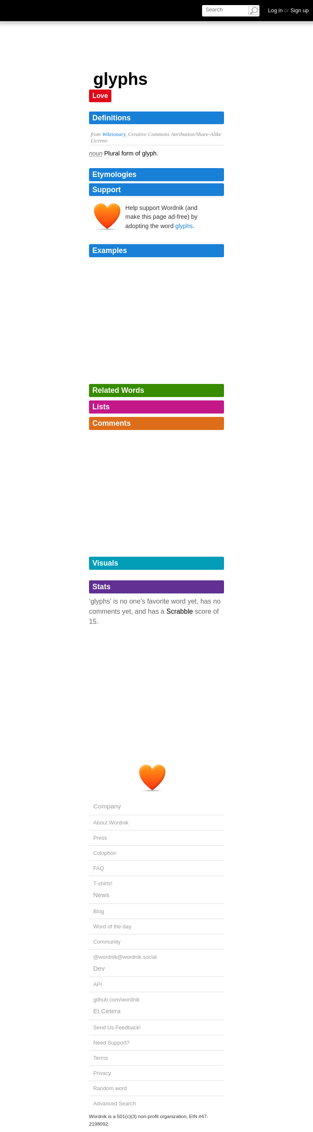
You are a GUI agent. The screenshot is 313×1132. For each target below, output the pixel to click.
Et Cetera (107, 1011)
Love (100, 95)
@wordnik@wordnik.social (124, 957)
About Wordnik (111, 822)
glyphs (184, 226)
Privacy (102, 1073)
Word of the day (112, 926)
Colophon (104, 853)
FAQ (98, 868)
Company (107, 806)
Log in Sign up (288, 10)
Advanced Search (114, 1103)
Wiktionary (113, 134)
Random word (110, 1088)
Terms (100, 1058)
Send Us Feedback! (116, 1027)
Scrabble (179, 611)
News (101, 894)
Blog (98, 911)
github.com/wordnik (116, 999)
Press (100, 838)
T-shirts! (103, 883)
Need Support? (111, 1042)
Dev (99, 968)
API (97, 984)
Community (107, 942)
